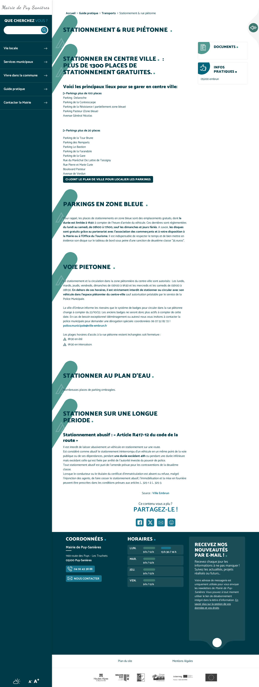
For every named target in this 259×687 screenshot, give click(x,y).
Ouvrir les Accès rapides (253, 27)
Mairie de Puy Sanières (26, 7)
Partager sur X (150, 522)
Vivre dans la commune (20, 75)
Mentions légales (182, 661)
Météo (16, 681)
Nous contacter (86, 578)
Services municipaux (18, 62)
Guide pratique (14, 89)
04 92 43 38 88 (83, 569)
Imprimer (171, 522)
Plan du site (125, 661)
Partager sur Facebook (140, 522)
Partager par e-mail (161, 522)
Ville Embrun (160, 493)
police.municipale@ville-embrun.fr (85, 325)
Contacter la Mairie (17, 102)
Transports (109, 13)
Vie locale (11, 48)
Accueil (71, 13)
